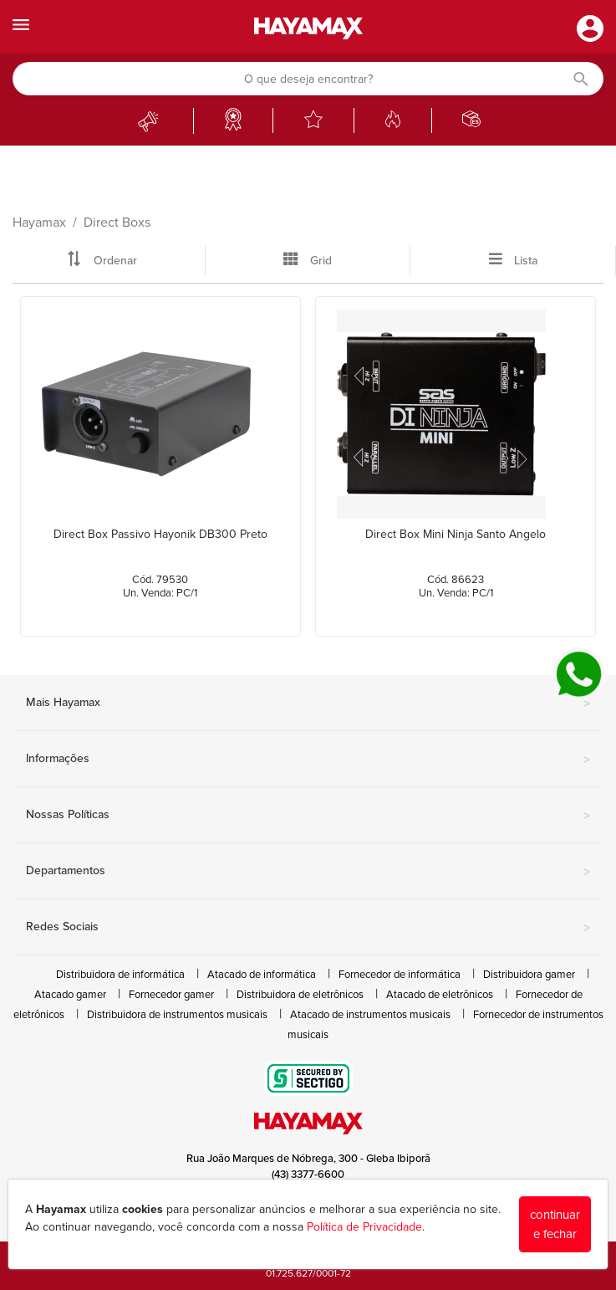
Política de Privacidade (364, 1227)
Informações (308, 760)
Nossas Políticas (308, 816)
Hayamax (39, 222)
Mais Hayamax (308, 704)
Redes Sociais (308, 928)
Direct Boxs (117, 222)
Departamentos (308, 872)
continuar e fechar (555, 1224)
